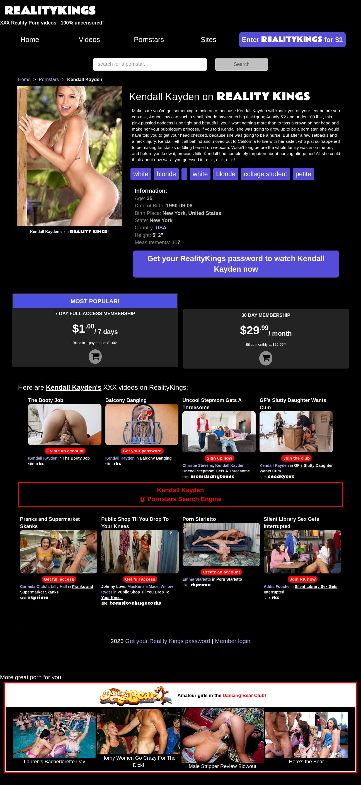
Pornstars (149, 39)
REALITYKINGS (50, 11)
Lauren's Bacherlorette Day (54, 761)
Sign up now (219, 458)
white (140, 174)
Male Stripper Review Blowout (222, 766)
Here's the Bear (306, 761)
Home (29, 39)
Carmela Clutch (34, 586)
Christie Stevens (197, 465)
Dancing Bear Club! (244, 695)
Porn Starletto (199, 519)
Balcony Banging (126, 400)
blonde (166, 174)
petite (303, 174)
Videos (89, 39)
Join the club (296, 458)
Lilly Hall (59, 586)
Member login (232, 641)
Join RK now (303, 579)
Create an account (65, 450)
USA (161, 227)
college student (265, 174)
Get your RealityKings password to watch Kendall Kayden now (236, 264)
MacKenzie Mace (142, 586)
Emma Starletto (197, 579)
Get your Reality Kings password (167, 641)
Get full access (59, 579)
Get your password (142, 450)
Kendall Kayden (42, 458)
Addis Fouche (277, 586)
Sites (208, 39)
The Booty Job (45, 400)
